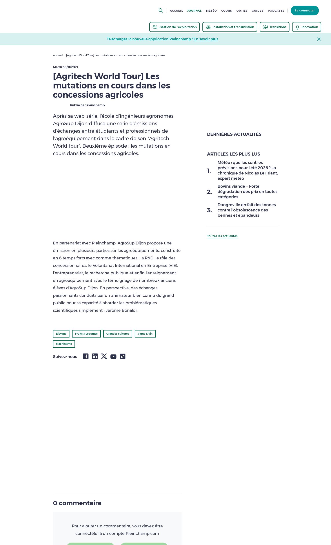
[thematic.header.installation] (229, 27)
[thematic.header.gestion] (174, 27)
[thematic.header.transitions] (274, 27)
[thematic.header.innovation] (306, 27)
